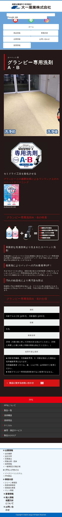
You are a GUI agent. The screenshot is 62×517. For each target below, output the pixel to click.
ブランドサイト (12, 470)
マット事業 (9, 490)
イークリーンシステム (13, 473)
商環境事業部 (10, 485)
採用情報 (8, 464)
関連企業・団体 (11, 461)
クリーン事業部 (11, 483)
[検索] (27, 17)
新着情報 (10, 494)
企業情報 (9, 450)
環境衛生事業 (10, 488)
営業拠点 (8, 459)
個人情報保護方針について (10, 500)
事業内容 (9, 479)
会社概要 (8, 454)
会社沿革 (8, 456)
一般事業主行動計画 (12, 467)
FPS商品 (8, 476)
